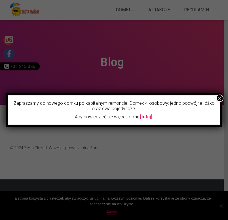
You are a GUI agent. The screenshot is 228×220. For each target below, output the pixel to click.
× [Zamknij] (220, 98)
